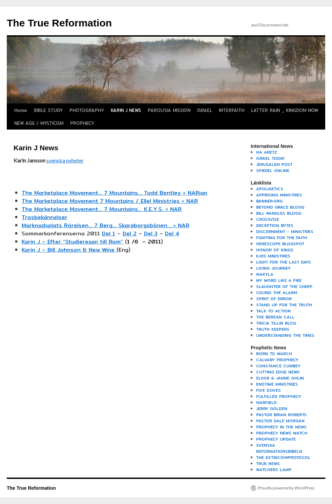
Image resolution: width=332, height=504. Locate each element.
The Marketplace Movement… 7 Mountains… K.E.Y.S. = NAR (102, 209)
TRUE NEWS (268, 463)
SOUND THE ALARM (276, 292)
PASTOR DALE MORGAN (280, 421)
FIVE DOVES (268, 390)
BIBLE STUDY (48, 110)
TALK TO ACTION (273, 311)
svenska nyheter (65, 160)
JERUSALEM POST (274, 164)
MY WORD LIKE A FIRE (279, 280)
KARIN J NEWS (126, 110)
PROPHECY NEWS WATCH (281, 433)
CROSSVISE (267, 219)
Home (20, 110)
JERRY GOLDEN (271, 408)
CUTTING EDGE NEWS (278, 372)
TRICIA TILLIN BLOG (276, 323)
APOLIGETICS (269, 189)
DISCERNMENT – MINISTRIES (284, 231)
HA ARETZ (266, 152)
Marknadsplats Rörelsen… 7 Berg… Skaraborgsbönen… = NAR (105, 225)
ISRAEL (204, 110)
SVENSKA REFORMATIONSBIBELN (279, 448)
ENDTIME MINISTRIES (277, 384)
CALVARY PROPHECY (277, 359)
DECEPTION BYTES (274, 225)
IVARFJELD (266, 402)
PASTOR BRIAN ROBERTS (281, 414)
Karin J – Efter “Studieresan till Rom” (72, 241)
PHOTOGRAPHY (86, 110)
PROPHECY (82, 123)
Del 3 (151, 233)
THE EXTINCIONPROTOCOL (283, 457)
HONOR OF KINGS (274, 250)
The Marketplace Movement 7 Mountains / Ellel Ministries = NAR (110, 201)
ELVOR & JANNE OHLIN (280, 378)
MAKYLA (264, 274)
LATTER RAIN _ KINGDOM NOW (284, 110)
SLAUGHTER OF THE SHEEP (284, 286)
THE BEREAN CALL (275, 317)
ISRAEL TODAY (270, 158)
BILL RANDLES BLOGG (278, 213)
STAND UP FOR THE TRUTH (284, 305)
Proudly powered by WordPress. (286, 487)
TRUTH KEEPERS (272, 329)
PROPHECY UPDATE (276, 439)
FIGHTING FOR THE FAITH (281, 237)
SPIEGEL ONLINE (272, 170)
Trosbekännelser (44, 217)
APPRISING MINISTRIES (279, 195)
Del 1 (108, 233)
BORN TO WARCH (274, 353)
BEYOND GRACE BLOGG (280, 207)
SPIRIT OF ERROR (274, 298)
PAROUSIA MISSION (169, 110)
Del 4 (172, 233)
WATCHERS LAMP (273, 469)
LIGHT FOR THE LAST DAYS (283, 262)
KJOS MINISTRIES (273, 256)
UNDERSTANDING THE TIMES (285, 335)
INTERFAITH (231, 110)
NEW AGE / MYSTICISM (38, 123)
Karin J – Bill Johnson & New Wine (69, 250)
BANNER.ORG (269, 201)
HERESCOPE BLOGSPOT (280, 243)
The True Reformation (59, 22)
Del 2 (130, 233)
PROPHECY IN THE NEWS (281, 427)
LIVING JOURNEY (273, 268)
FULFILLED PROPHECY (278, 396)
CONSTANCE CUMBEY (278, 366)
